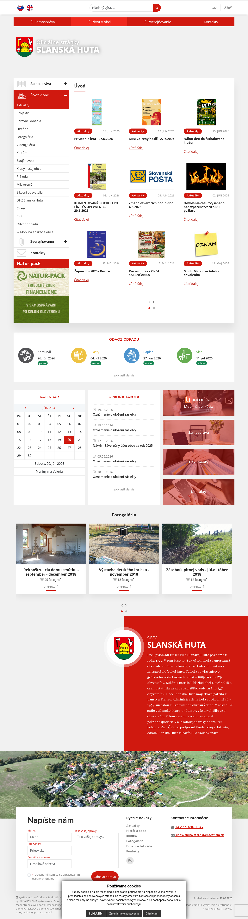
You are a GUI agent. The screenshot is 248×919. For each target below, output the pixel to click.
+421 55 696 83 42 (189, 827)
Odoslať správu (105, 877)
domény (20, 908)
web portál (39, 905)
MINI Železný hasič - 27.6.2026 (151, 139)
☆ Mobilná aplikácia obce (35, 232)
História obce (136, 831)
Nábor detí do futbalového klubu (204, 141)
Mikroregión (25, 184)
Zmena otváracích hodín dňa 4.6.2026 (151, 205)
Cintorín (22, 216)
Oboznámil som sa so (56, 876)
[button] (42, 21)
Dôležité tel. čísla (139, 846)
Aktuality (23, 105)
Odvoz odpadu (27, 224)
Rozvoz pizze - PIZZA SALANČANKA (144, 273)
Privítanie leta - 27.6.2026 (93, 139)
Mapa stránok (24, 905)
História (22, 129)
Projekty (23, 113)
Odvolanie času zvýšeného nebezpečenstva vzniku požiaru (204, 207)
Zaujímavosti (26, 161)
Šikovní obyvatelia (30, 192)
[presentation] (150, 301)
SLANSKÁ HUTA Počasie (49, 490)
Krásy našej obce (29, 168)
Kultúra (22, 153)
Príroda (22, 176)
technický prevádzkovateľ (37, 912)
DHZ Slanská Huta (30, 200)
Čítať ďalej (81, 148)
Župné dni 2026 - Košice (92, 271)
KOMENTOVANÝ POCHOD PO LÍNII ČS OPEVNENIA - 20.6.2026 (96, 207)
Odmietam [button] (152, 913)
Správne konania (29, 121)
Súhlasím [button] (95, 913)
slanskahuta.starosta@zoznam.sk (199, 835)
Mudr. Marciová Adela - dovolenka (201, 273)
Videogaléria (26, 145)
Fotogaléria (25, 137)
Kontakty (211, 22)
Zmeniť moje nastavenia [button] (124, 913)
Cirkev (21, 208)
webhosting (53, 905)
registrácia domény (37, 908)
